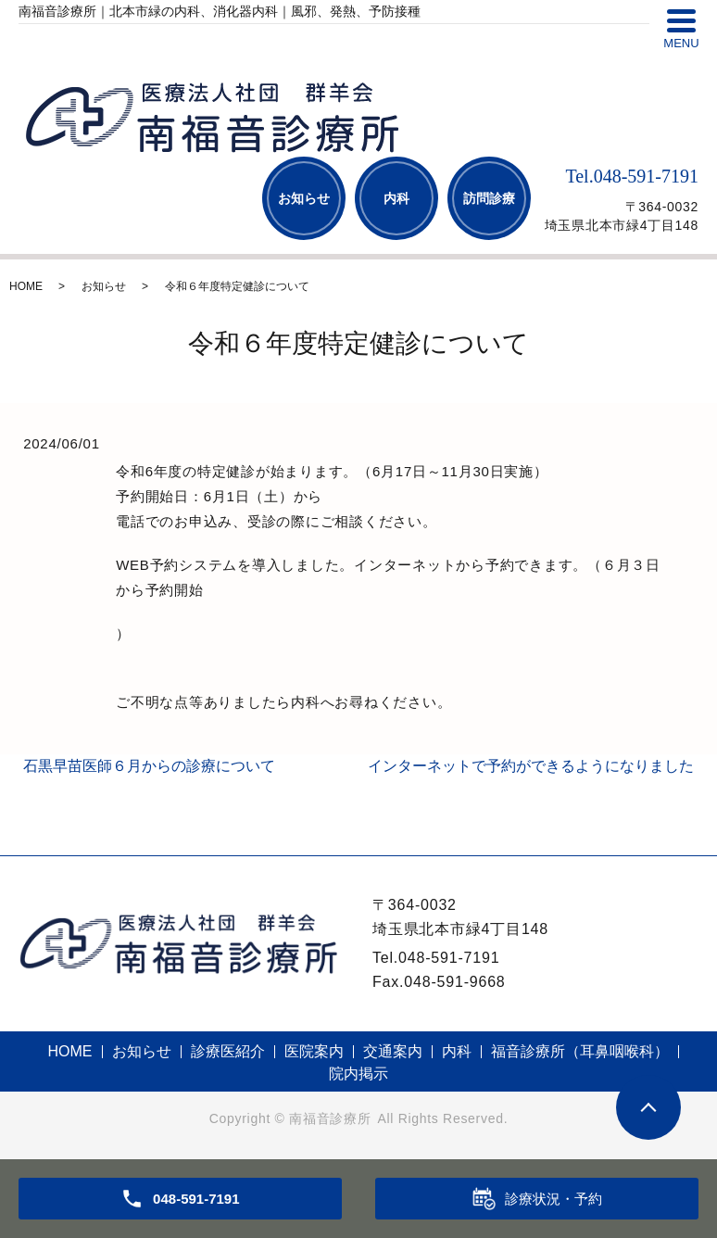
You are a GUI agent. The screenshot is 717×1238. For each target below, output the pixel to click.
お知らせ (304, 198)
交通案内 (392, 1051)
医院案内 (314, 1051)
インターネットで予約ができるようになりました (531, 766)
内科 (396, 198)
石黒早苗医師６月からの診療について (149, 766)
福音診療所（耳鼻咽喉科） (580, 1051)
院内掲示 (358, 1073)
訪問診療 (489, 198)
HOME (26, 286)
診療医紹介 (228, 1051)
